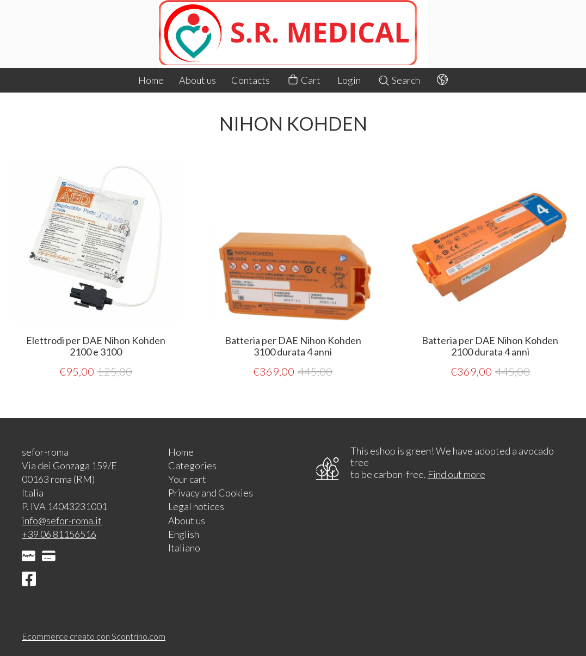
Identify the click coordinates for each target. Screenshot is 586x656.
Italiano (184, 548)
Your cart (187, 479)
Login (349, 80)
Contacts (250, 80)
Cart (303, 80)
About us (197, 80)
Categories (192, 465)
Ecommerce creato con (93, 636)
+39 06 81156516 (59, 534)
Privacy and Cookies (210, 493)
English (183, 534)
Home (151, 80)
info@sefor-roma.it (62, 520)
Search (399, 80)
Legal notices (196, 506)
